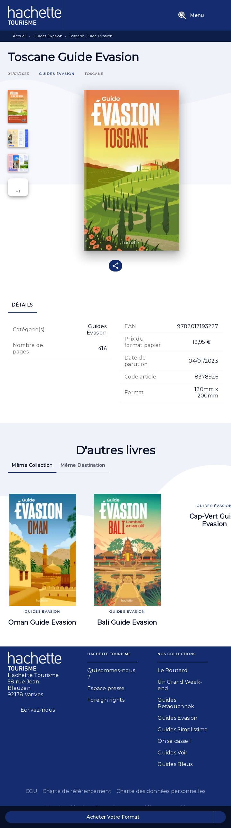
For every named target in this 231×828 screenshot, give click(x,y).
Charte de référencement (77, 791)
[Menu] (198, 15)
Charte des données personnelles (160, 791)
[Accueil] (35, 15)
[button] (57, 74)
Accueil (20, 35)
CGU (32, 791)
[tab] (22, 305)
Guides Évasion (48, 35)
